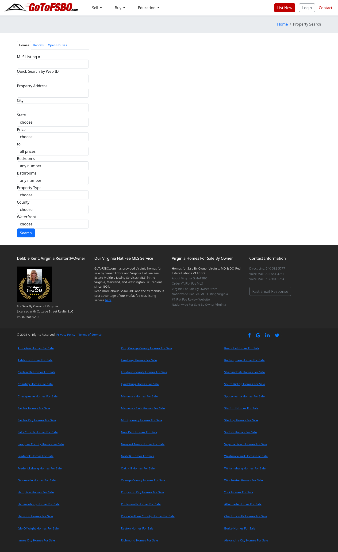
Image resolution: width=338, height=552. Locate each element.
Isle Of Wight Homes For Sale (38, 528)
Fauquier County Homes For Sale (41, 444)
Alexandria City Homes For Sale (246, 540)
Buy (119, 7)
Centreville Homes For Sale (36, 372)
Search (26, 233)
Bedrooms (26, 158)
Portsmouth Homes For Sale (141, 504)
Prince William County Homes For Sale (147, 516)
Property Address (32, 85)
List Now (284, 7)
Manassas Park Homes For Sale (143, 408)
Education (147, 7)
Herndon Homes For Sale (35, 516)
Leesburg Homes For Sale (139, 360)
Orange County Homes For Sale (143, 480)
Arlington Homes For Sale (36, 348)
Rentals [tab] (38, 45)
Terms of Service (89, 334)
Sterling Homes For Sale (241, 420)
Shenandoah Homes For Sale (244, 372)
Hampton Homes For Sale (36, 492)
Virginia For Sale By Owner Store (194, 289)
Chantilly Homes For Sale (35, 384)
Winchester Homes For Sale (243, 480)
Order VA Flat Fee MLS (187, 283)
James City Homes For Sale (36, 540)
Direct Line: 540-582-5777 (267, 268)
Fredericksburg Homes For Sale (39, 468)
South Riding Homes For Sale (244, 384)
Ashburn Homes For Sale (35, 360)
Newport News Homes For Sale (142, 444)
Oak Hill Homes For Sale (138, 468)
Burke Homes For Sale (239, 528)
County (23, 202)
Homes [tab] (24, 45)
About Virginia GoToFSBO (189, 278)
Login (307, 7)
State (21, 115)
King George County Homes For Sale (146, 348)
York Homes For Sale (238, 492)
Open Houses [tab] (57, 45)
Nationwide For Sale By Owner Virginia (199, 304)
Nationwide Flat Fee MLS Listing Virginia (200, 294)
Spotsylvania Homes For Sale (244, 396)
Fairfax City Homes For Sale (37, 420)
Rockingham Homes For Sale (244, 360)
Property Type (29, 187)
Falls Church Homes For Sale (38, 432)
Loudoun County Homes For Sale (144, 372)
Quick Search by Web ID (38, 71)
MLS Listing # (28, 56)
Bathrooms (26, 173)
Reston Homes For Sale (137, 528)
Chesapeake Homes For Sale (38, 396)
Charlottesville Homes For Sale (245, 516)
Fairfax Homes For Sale (34, 408)
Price (21, 129)
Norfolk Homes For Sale (137, 456)
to (18, 144)
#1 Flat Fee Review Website (191, 299)
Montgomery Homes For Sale (141, 420)
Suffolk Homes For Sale (240, 432)
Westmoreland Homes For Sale (246, 456)
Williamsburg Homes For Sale (244, 468)
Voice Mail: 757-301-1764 (266, 279)
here (108, 300)
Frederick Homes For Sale (35, 456)
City (20, 100)
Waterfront (26, 216)
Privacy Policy (65, 334)
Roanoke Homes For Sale (241, 348)
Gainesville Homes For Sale (37, 480)
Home (282, 24)
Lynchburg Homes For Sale (140, 384)
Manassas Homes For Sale (139, 396)
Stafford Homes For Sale (241, 408)
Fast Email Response (270, 291)
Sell (95, 7)
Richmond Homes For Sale (139, 540)
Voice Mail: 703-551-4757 (266, 274)
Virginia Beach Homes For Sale (245, 444)
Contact (325, 7)
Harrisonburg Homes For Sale (38, 504)
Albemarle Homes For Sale (242, 504)
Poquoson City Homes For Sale (142, 492)
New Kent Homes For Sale (139, 432)
